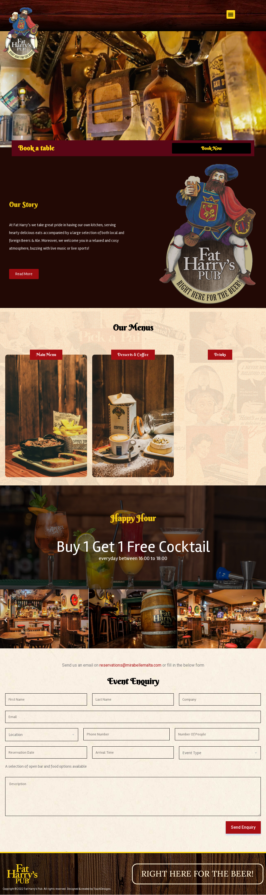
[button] (231, 14)
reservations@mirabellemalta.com (130, 665)
